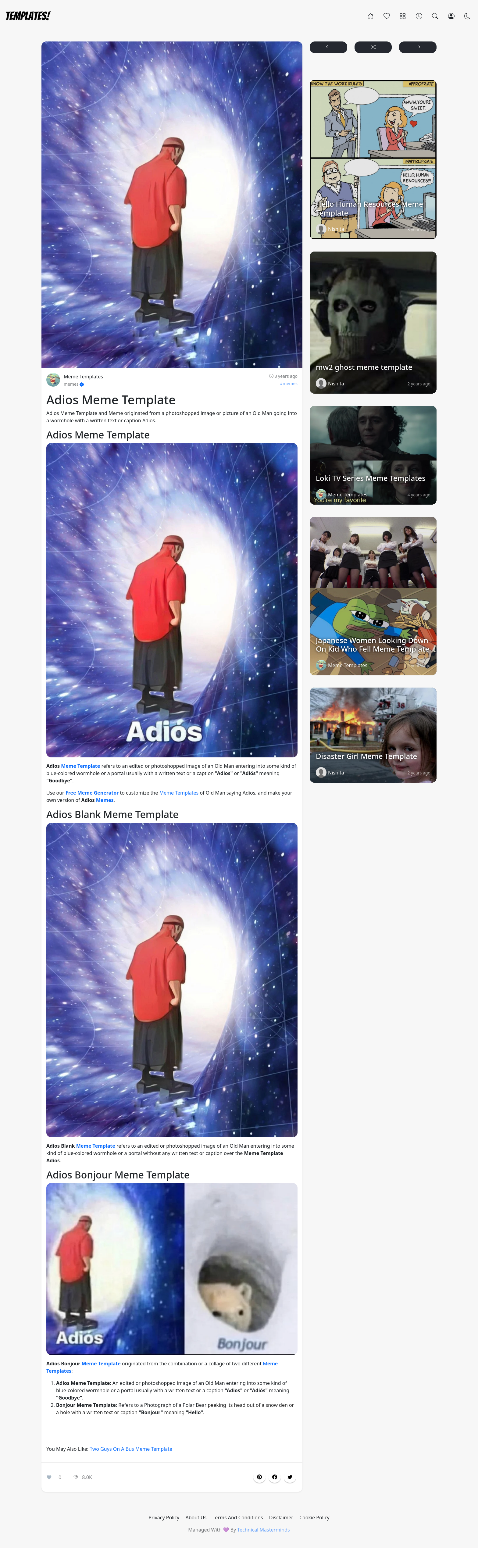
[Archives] (419, 16)
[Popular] (386, 16)
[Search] (435, 16)
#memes (289, 383)
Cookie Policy (314, 1517)
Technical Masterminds (263, 1529)
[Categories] (402, 16)
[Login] (451, 16)
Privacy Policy (163, 1517)
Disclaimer (281, 1517)
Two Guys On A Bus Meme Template (131, 1449)
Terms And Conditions (238, 1517)
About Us (195, 1517)
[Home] (370, 16)
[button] (275, 1477)
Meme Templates (83, 376)
